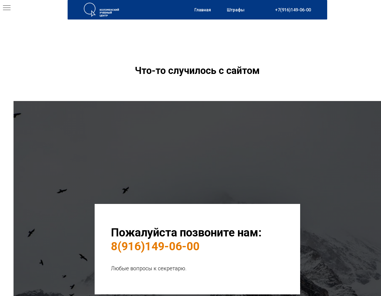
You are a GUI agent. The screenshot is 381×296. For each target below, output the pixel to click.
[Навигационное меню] (7, 8)
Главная (202, 9)
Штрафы (235, 9)
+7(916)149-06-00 (293, 9)
